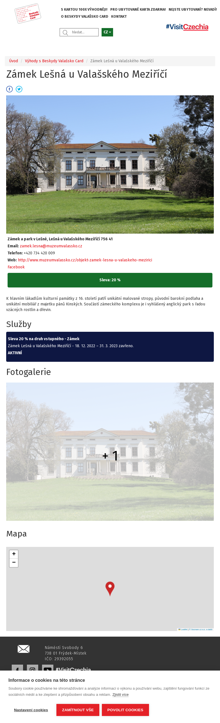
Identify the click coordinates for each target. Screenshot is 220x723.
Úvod (13, 61)
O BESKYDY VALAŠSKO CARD (84, 16)
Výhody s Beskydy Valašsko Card (54, 61)
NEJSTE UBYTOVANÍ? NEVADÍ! (193, 9)
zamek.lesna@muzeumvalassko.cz (51, 246)
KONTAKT (119, 16)
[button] (110, 589)
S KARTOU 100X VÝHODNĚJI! (84, 9)
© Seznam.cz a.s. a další (200, 629)
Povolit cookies (126, 710)
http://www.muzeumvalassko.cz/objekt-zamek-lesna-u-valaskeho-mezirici (85, 260)
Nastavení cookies (31, 710)
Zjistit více (121, 695)
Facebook (16, 267)
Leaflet (182, 629)
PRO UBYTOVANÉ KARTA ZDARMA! (138, 9)
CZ (107, 32)
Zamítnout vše (78, 710)
